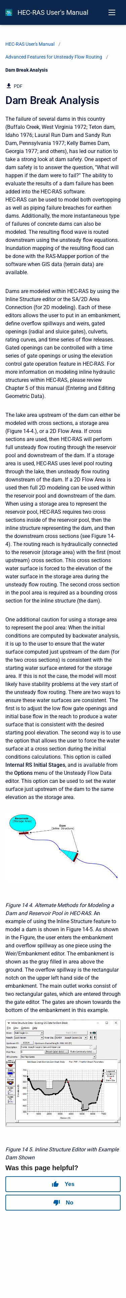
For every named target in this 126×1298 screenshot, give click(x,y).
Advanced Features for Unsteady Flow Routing (53, 57)
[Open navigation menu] (112, 12)
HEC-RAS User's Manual (52, 12)
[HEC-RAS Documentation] (8, 12)
